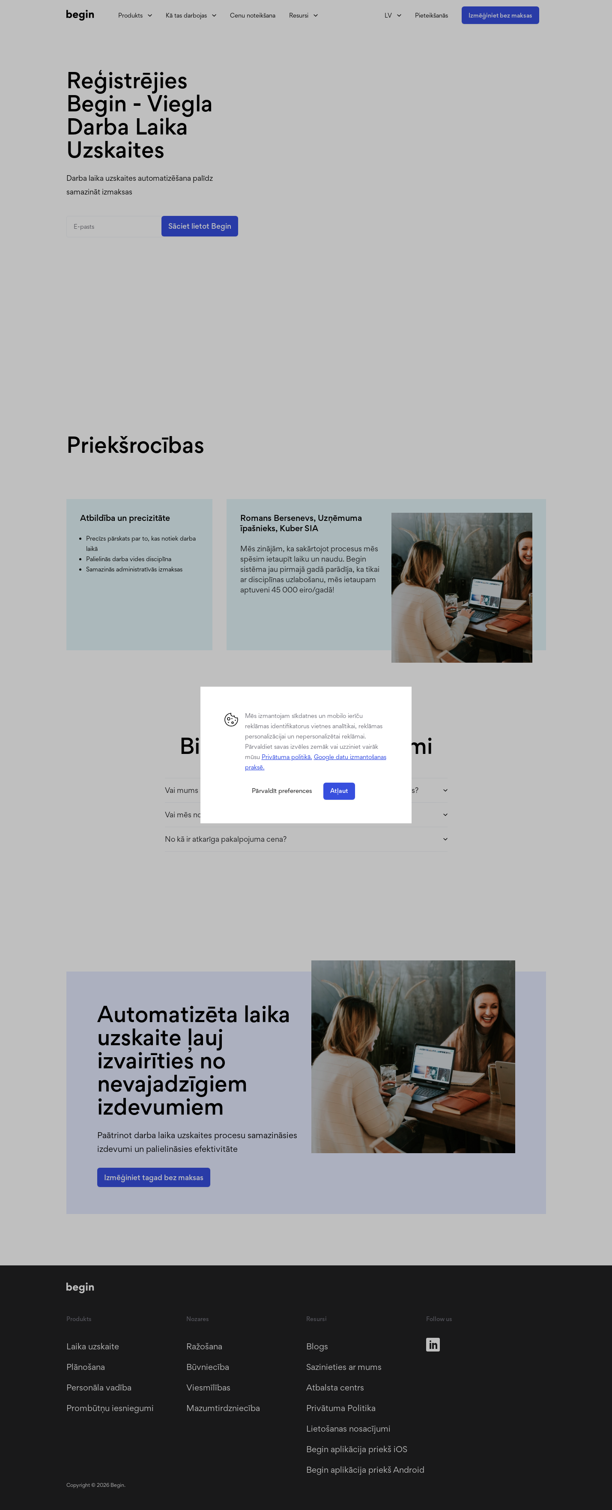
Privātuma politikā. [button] (287, 756)
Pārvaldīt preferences (282, 791)
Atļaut (339, 791)
